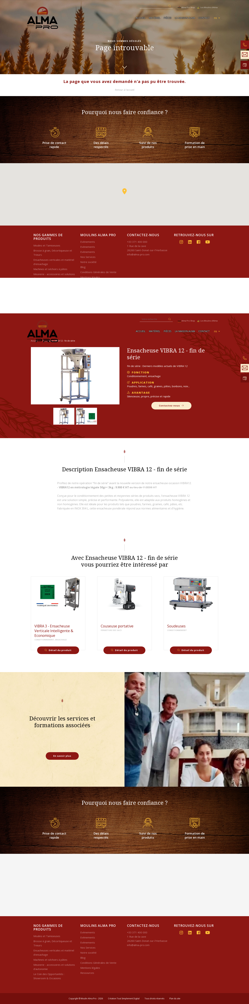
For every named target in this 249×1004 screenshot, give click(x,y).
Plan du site (174, 998)
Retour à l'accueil (124, 89)
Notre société (88, 262)
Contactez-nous (171, 405)
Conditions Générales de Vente (98, 272)
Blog (83, 267)
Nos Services (87, 257)
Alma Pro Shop (186, 7)
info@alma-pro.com (138, 254)
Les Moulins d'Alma (207, 7)
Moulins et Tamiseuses (46, 245)
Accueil (140, 17)
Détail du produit (58, 650)
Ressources (87, 973)
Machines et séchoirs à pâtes (50, 269)
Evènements (87, 241)
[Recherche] (153, 5)
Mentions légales (90, 277)
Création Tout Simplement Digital (124, 998)
